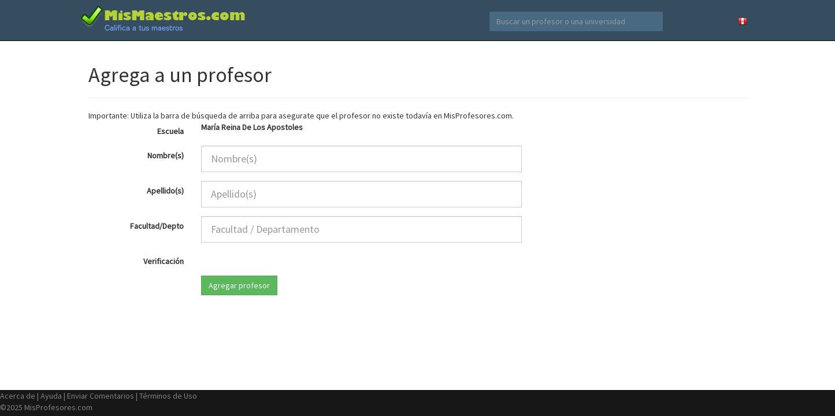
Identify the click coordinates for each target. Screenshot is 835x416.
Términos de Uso (168, 396)
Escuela (170, 131)
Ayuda (51, 396)
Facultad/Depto (157, 226)
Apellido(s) (165, 190)
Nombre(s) (165, 155)
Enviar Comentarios (100, 396)
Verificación (163, 261)
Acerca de (17, 396)
